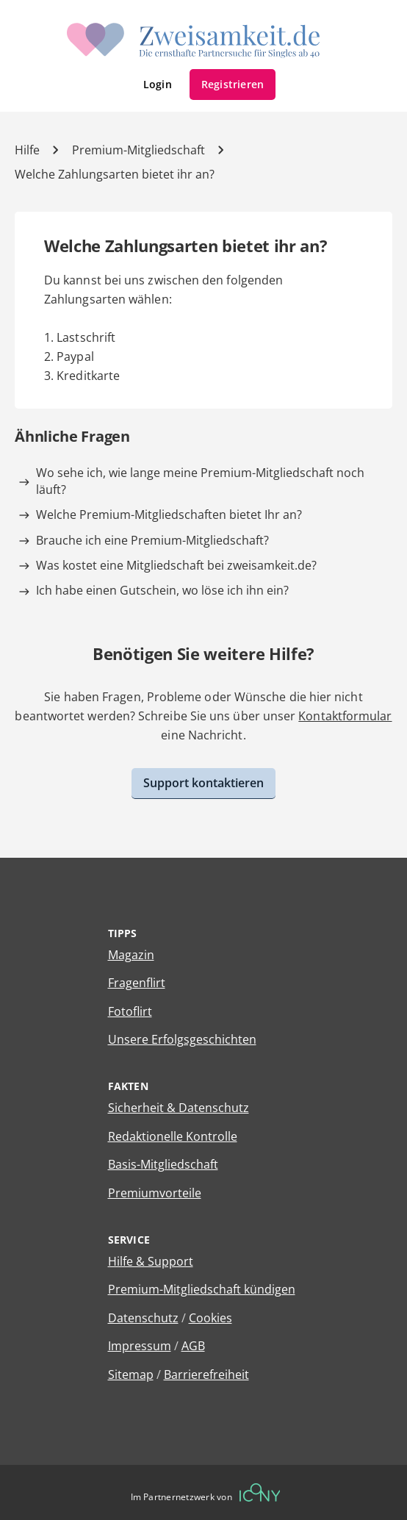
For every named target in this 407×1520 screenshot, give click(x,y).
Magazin (131, 955)
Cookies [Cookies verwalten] (210, 1318)
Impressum (139, 1346)
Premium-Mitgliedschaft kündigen (201, 1289)
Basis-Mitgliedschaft (163, 1164)
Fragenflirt (136, 983)
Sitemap (131, 1374)
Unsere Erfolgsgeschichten (182, 1039)
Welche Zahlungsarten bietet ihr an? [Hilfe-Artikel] (115, 174)
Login (157, 84)
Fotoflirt (130, 1011)
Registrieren (232, 84)
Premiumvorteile (154, 1193)
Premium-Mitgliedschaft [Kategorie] (138, 150)
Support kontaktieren (203, 783)
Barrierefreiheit (206, 1374)
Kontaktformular (345, 716)
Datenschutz (143, 1318)
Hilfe (27, 150)
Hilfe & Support (150, 1261)
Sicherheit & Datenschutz (178, 1108)
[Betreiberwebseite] (260, 1492)
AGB (193, 1346)
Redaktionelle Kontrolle (172, 1136)
